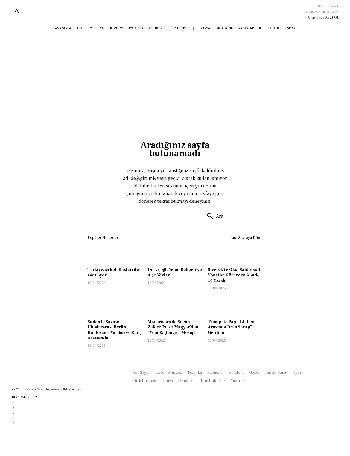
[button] (17, 11)
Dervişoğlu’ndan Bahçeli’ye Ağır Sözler (175, 272)
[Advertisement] (175, 76)
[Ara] (215, 216)
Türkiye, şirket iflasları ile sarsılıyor (113, 272)
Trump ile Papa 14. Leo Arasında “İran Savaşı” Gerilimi (231, 327)
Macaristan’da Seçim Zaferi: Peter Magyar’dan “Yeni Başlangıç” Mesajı (173, 327)
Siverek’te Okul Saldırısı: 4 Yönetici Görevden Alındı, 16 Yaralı (234, 275)
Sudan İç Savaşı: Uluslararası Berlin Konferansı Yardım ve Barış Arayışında (114, 329)
